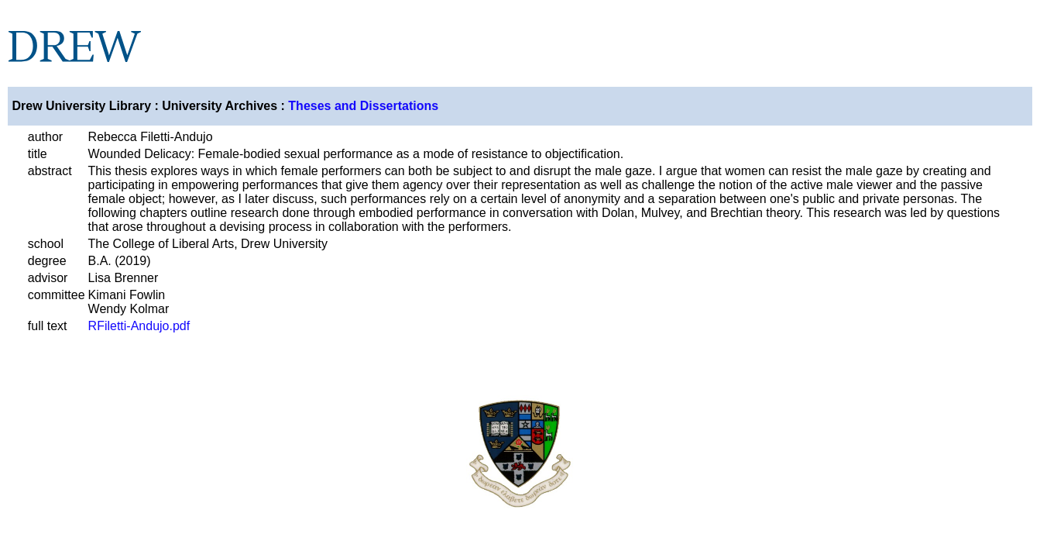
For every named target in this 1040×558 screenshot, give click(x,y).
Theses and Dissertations (363, 105)
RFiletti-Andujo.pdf (139, 325)
